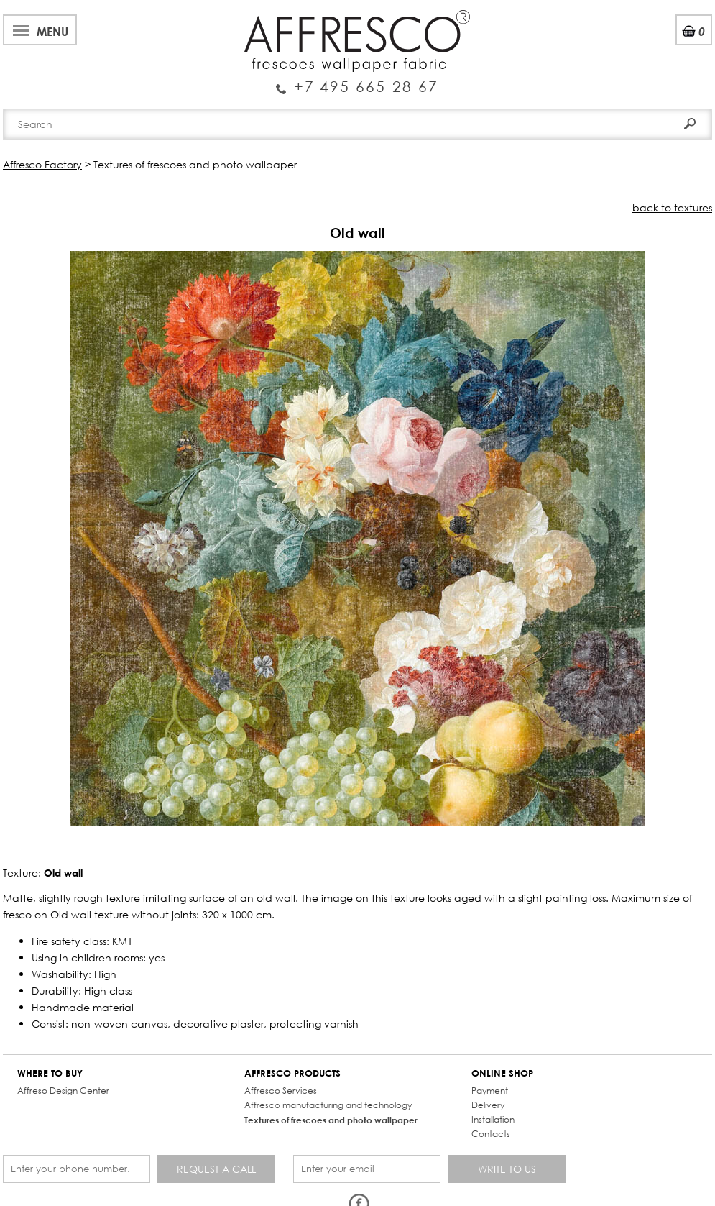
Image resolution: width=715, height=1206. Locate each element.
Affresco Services (280, 1090)
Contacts (490, 1134)
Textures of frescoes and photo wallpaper (331, 1119)
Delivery (487, 1105)
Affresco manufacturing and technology (328, 1105)
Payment (489, 1090)
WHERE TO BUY (50, 1073)
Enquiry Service (357, 80)
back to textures (672, 207)
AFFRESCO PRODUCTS (292, 1073)
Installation (493, 1119)
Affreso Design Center (63, 1090)
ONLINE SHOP (502, 1073)
